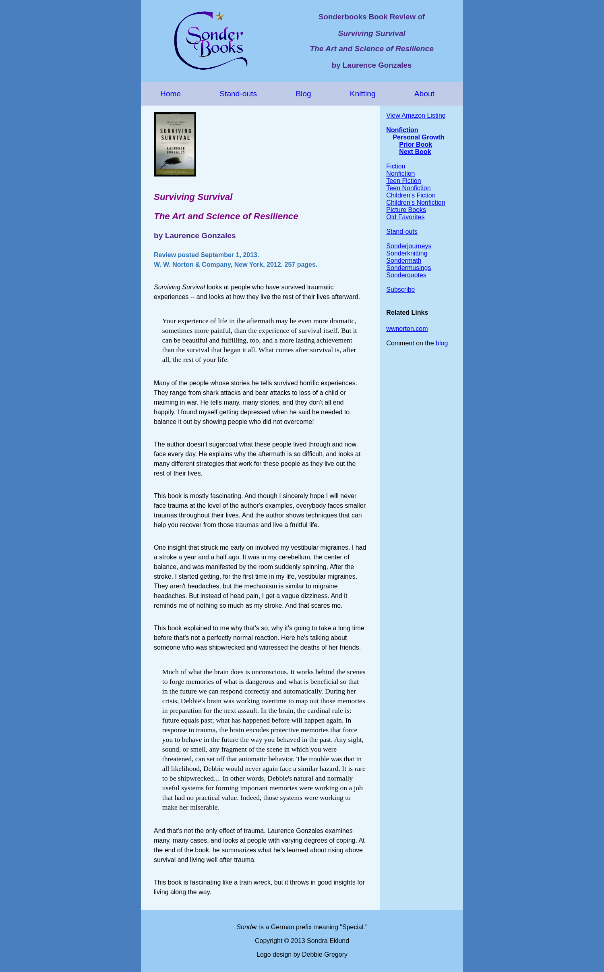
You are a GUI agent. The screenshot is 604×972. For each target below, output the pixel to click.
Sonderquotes (406, 275)
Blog (303, 93)
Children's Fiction (410, 195)
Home (170, 93)
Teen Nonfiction (408, 188)
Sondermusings (408, 267)
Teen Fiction (403, 180)
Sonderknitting (406, 253)
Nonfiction (402, 130)
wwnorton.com (407, 328)
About (424, 93)
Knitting (363, 93)
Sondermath (403, 260)
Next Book (415, 151)
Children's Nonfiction (415, 202)
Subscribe (400, 289)
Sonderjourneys (408, 246)
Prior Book (415, 144)
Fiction (395, 166)
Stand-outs (238, 93)
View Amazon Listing (415, 115)
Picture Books (406, 209)
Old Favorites (405, 217)
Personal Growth (418, 137)
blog (442, 343)
